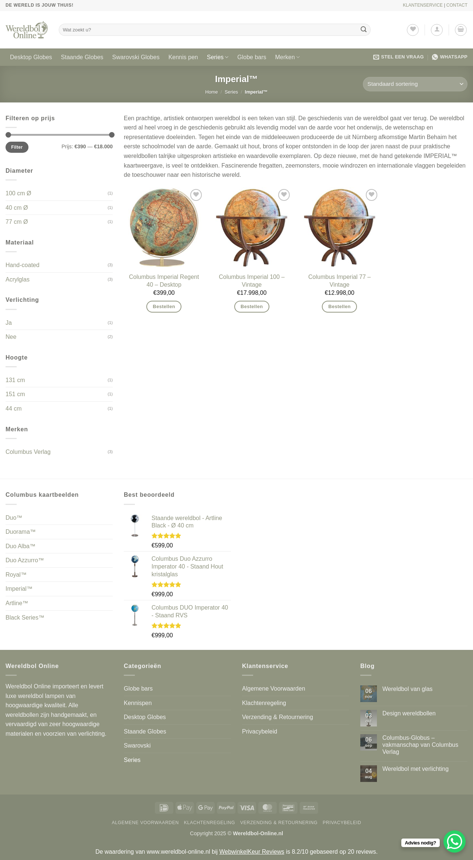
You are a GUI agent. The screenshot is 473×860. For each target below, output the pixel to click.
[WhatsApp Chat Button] (454, 841)
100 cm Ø (18, 193)
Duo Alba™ (20, 546)
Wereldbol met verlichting (415, 769)
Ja (9, 323)
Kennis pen (183, 57)
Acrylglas (18, 279)
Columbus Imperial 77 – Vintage (339, 281)
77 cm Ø (17, 222)
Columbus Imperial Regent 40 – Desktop (164, 281)
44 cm (14, 408)
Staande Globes (82, 57)
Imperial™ (19, 589)
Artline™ (17, 603)
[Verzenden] (364, 30)
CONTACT (456, 5)
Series (218, 57)
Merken (287, 57)
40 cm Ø (17, 208)
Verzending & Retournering (277, 717)
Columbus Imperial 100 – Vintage (252, 281)
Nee (11, 337)
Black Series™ (25, 617)
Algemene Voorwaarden (273, 688)
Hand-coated (23, 265)
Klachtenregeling (264, 703)
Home (211, 92)
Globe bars (251, 57)
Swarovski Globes (136, 57)
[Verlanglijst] (413, 30)
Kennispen (138, 703)
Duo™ (14, 518)
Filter (17, 147)
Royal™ (16, 574)
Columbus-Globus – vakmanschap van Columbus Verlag (420, 745)
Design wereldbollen (409, 713)
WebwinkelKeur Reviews (251, 852)
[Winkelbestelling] (415, 84)
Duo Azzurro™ (25, 560)
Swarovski (137, 745)
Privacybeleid (259, 731)
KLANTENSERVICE (423, 5)
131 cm (15, 380)
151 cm (15, 394)
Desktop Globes (31, 57)
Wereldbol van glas (407, 689)
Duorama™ (21, 532)
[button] (437, 30)
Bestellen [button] (164, 306)
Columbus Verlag (28, 452)
